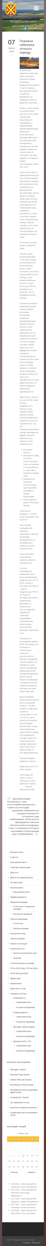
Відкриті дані (15, 978)
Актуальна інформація (25, 1007)
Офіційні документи (18, 897)
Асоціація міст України (19, 1097)
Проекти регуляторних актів (25, 953)
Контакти (36, 1242)
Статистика (18, 923)
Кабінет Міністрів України (21, 1079)
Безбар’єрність (19, 998)
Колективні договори (19, 973)
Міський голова (16, 852)
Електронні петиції (18, 933)
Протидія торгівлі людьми (24, 1027)
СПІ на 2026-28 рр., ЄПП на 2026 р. (24, 968)
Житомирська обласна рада (21, 1085)
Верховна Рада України (20, 1074)
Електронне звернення (22, 914)
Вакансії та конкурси (18, 943)
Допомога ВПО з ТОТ (22, 1041)
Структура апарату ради (20, 867)
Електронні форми (21, 928)
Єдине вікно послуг (18, 988)
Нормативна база (23, 1002)
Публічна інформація (18, 919)
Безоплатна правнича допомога (23, 1107)
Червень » (32, 1172)
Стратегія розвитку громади (22, 963)
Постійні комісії (16, 882)
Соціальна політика (18, 993)
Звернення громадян (18, 902)
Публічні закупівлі (17, 938)
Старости (14, 857)
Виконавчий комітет (18, 862)
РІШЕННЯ (17, 958)
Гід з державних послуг (19, 1102)
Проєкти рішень (16, 887)
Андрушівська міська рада (23, 24)
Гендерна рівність (20, 1012)
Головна (26, 1242)
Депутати (14, 872)
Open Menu (36, 8)
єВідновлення (16, 983)
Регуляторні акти (17, 949)
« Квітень (14, 1172)
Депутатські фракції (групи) (21, 877)
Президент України (18, 1069)
